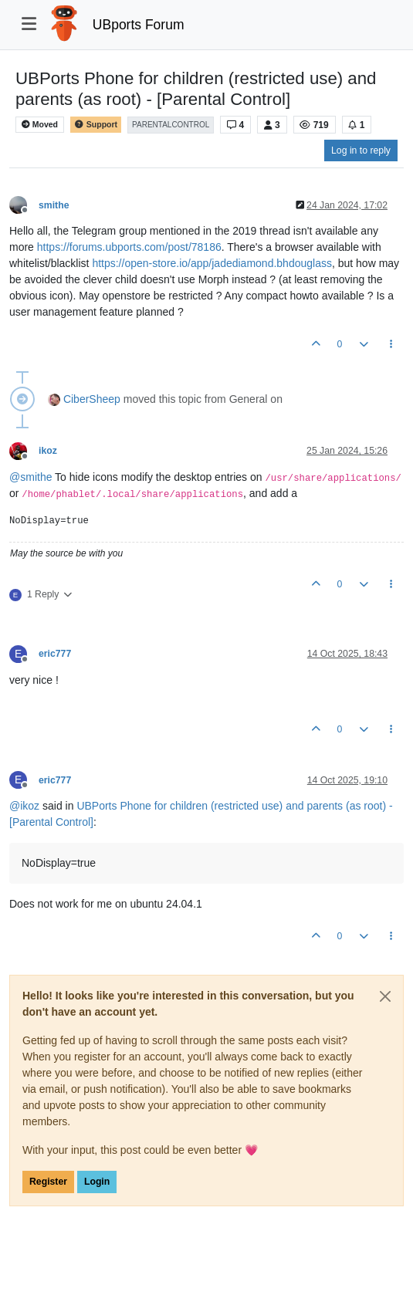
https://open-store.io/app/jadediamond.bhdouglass (212, 263)
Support (95, 125)
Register (48, 1181)
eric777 (55, 653)
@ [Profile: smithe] (30, 477)
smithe (54, 205)
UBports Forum (138, 24)
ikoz (48, 450)
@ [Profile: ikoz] (24, 806)
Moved (40, 125)
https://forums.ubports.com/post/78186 (129, 247)
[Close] (385, 996)
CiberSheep (91, 399)
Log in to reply (361, 150)
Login (97, 1181)
